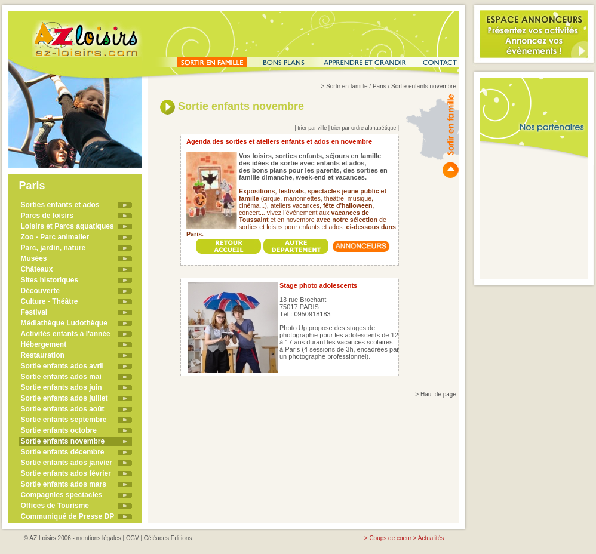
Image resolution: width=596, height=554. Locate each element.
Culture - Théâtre (49, 301)
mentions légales (98, 538)
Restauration (42, 355)
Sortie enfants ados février (66, 473)
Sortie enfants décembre (63, 452)
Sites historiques (50, 280)
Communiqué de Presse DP (68, 516)
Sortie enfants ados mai (61, 377)
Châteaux (37, 269)
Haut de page (438, 394)
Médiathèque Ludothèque (64, 323)
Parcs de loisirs (47, 215)
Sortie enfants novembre (63, 441)
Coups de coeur (390, 538)
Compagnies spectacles (62, 495)
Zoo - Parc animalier (55, 237)
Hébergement (44, 344)
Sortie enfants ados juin (61, 387)
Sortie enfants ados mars (63, 484)
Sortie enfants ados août (63, 409)
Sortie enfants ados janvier (66, 462)
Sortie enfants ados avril (62, 366)
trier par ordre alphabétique (364, 128)
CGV (132, 538)
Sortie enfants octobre (59, 430)
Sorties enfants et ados (60, 205)
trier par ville (312, 128)
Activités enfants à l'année (65, 334)
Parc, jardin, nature (53, 248)
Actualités (431, 538)
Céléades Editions (168, 538)
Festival (34, 312)
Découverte (40, 291)
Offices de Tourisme (55, 505)
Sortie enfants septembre (64, 419)
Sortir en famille (346, 86)
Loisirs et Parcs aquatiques (67, 226)
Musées (34, 258)
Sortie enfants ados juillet (64, 398)
